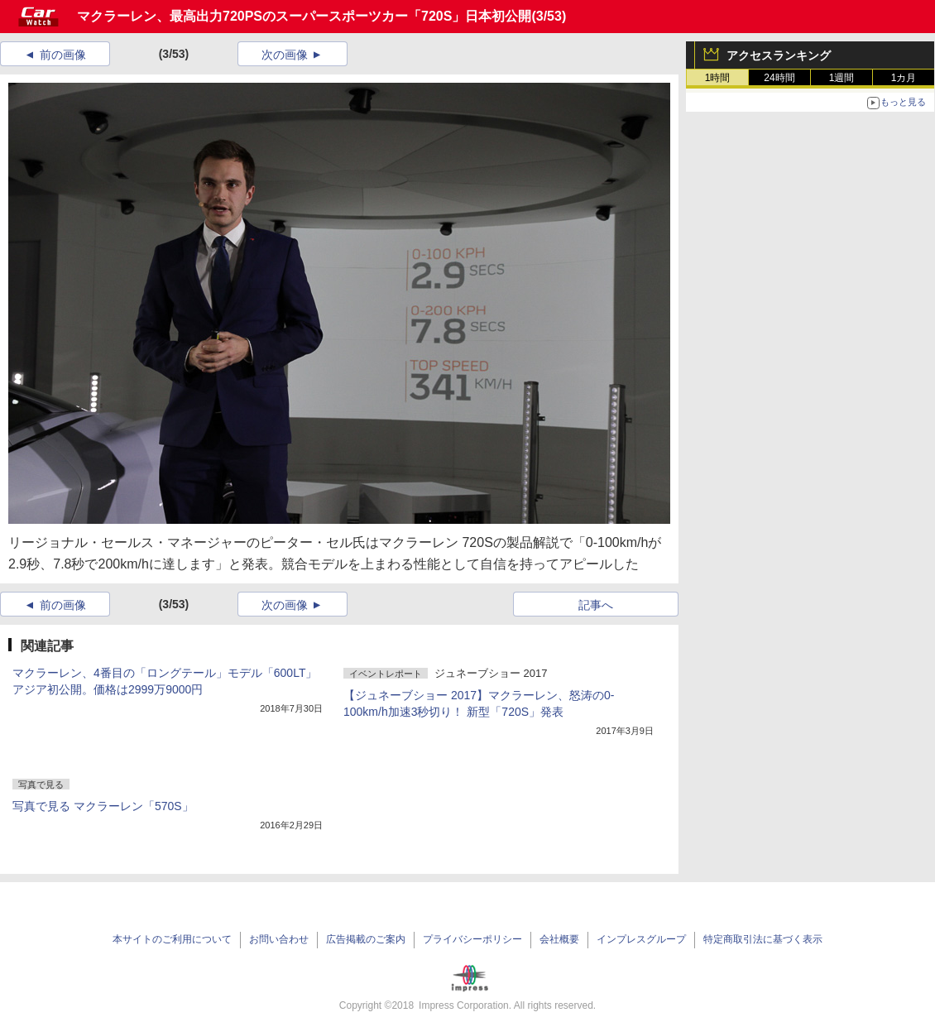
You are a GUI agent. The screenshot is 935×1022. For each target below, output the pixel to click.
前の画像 (63, 54)
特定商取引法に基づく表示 (762, 939)
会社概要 (559, 939)
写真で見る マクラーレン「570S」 (103, 806)
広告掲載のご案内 (365, 939)
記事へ (595, 605)
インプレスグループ (641, 939)
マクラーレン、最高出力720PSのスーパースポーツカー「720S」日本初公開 (304, 16)
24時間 (779, 78)
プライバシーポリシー (472, 939)
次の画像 (284, 54)
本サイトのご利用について (172, 939)
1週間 (842, 78)
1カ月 (904, 78)
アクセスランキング (778, 55)
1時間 (718, 78)
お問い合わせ (279, 939)
